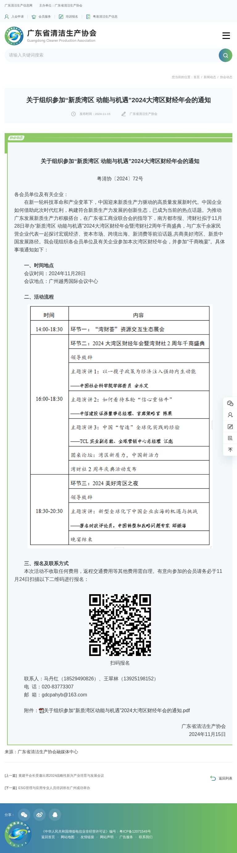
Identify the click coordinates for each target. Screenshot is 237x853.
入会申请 (17, 16)
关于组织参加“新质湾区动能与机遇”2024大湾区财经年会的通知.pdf (117, 710)
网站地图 (67, 837)
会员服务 (45, 16)
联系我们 (145, 837)
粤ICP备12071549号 (135, 831)
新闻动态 (210, 77)
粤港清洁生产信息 (105, 16)
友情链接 (87, 837)
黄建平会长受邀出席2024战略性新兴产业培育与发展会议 (54, 775)
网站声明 (107, 837)
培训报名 (72, 16)
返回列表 (225, 778)
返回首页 (48, 837)
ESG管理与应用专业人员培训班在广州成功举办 (47, 788)
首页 (196, 77)
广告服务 (126, 837)
